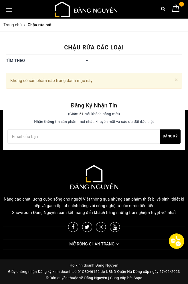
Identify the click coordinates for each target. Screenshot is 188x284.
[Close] (176, 80)
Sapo (138, 278)
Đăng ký (170, 136)
